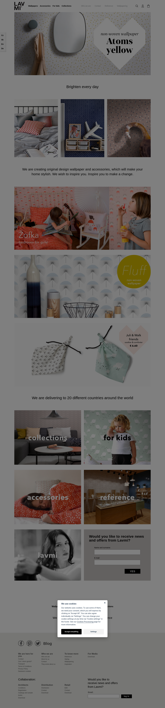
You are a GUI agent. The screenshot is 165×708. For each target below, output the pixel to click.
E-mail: (97, 558)
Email (90, 692)
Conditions (22, 688)
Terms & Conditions (25, 666)
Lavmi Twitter (38, 643)
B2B (66, 688)
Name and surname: (102, 548)
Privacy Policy (23, 669)
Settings (93, 632)
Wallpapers (33, 6)
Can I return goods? (25, 661)
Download (91, 657)
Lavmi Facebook (21, 643)
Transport (21, 664)
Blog (47, 643)
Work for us (45, 659)
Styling (67, 659)
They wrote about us (48, 664)
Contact (98, 6)
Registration (22, 690)
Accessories (45, 6)
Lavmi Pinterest (29, 643)
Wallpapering (122, 6)
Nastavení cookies (24, 671)
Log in (126, 696)
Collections (66, 6)
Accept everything (71, 632)
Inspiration (68, 664)
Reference (109, 6)
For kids (56, 6)
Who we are (86, 6)
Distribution (45, 688)
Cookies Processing (85, 622)
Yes (132, 571)
